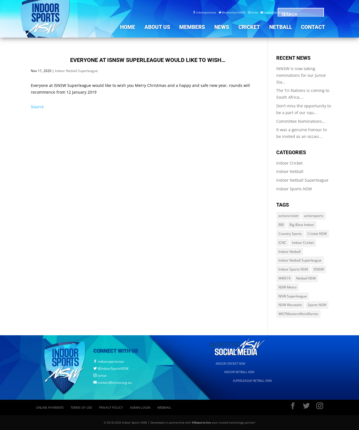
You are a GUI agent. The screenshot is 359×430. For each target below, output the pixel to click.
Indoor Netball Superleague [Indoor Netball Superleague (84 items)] (300, 260)
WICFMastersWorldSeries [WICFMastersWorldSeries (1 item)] (298, 313)
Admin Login (140, 407)
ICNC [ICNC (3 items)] (282, 242)
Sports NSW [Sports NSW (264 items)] (317, 304)
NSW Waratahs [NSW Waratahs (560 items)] (290, 304)
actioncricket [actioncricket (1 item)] (288, 215)
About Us (157, 27)
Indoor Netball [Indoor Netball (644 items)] (290, 251)
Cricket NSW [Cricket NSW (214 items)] (317, 233)
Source (37, 106)
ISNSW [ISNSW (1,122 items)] (319, 269)
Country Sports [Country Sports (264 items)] (290, 233)
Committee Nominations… (300, 121)
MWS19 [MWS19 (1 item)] (285, 278)
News (221, 27)
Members (192, 27)
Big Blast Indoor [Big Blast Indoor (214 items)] (301, 224)
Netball (280, 27)
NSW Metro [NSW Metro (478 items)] (287, 287)
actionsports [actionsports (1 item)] (313, 215)
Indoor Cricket (289, 163)
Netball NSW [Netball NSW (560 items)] (306, 278)
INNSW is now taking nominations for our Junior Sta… (301, 75)
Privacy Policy (111, 407)
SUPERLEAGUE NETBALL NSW (252, 381)
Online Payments (50, 407)
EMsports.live (201, 422)
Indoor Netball (289, 171)
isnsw (253, 12)
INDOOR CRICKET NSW (230, 364)
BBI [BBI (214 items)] (281, 224)
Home (127, 27)
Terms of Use (81, 407)
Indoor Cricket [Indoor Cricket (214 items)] (303, 242)
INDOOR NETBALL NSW (239, 372)
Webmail (164, 407)
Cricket (249, 27)
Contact (313, 27)
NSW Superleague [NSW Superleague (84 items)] (293, 296)
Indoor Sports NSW (294, 188)
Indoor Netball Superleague (76, 70)
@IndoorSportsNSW (232, 12)
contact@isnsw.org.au (275, 12)
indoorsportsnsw (204, 12)
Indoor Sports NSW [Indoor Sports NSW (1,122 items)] (293, 269)
